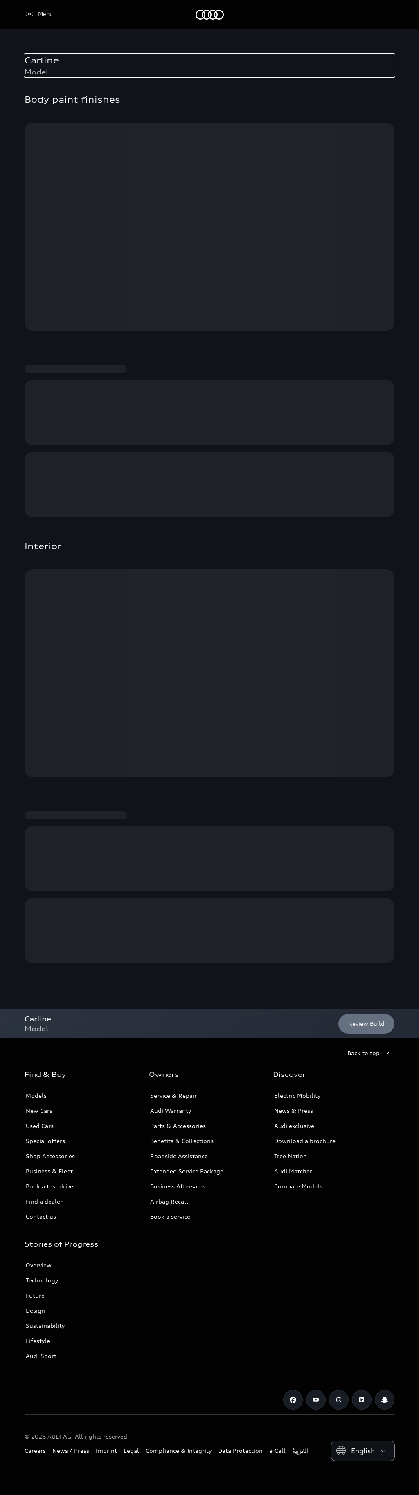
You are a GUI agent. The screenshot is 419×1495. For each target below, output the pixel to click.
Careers (35, 1450)
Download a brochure (305, 1140)
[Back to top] (370, 1053)
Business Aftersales (177, 1186)
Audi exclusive (294, 1125)
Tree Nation (290, 1156)
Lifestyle (38, 1340)
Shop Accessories (50, 1156)
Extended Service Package (186, 1171)
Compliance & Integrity (179, 1450)
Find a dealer (44, 1201)
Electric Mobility (297, 1095)
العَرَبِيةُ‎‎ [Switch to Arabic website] (300, 1450)
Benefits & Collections (182, 1140)
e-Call (277, 1450)
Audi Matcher (293, 1171)
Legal (131, 1450)
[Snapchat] (384, 1400)
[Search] (384, 15)
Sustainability (45, 1325)
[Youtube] (316, 1400)
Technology (42, 1280)
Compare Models (298, 1186)
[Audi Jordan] (39, 15)
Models (36, 1095)
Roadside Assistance (179, 1156)
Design (35, 1310)
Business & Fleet (49, 1171)
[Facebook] (293, 1400)
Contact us (41, 1216)
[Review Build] (366, 1024)
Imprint (106, 1450)
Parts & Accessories (178, 1125)
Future (35, 1295)
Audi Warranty (170, 1110)
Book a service (170, 1216)
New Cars (39, 1110)
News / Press (70, 1450)
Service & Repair (173, 1095)
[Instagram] (339, 1400)
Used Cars (40, 1125)
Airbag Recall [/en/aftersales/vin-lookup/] (169, 1201)
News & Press (293, 1110)
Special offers (45, 1140)
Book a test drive (49, 1186)
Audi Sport (41, 1355)
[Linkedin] (362, 1400)
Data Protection (240, 1450)
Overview (39, 1265)
